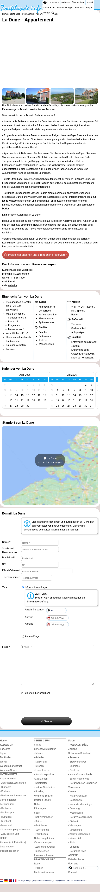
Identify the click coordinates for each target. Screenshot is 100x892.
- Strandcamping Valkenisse (15, 837)
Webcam (65, 2)
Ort (4, 564)
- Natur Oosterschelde (80, 782)
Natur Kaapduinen (44, 846)
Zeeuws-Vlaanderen (79, 841)
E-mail (11, 281)
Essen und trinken (44, 863)
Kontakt (72, 880)
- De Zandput (7, 820)
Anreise (29, 617)
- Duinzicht (5, 824)
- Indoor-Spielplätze (44, 794)
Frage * (6, 646)
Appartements (8, 786)
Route (37, 871)
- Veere (72, 799)
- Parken (38, 875)
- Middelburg (75, 837)
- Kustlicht (5, 828)
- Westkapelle (75, 820)
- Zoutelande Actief (44, 854)
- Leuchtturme (41, 777)
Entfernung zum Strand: (84, 342)
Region (89, 7)
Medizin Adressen (44, 879)
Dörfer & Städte (42, 807)
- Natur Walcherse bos (80, 824)
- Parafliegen (41, 841)
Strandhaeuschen (9, 858)
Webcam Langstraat (11, 773)
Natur (37, 812)
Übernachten (78, 2)
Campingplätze (8, 807)
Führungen (40, 816)
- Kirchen (39, 773)
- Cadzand (73, 854)
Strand (89, 2)
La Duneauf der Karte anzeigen (50, 460)
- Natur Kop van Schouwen (82, 790)
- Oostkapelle (75, 807)
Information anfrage (36, 587)
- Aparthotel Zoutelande (13, 790)
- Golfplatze (40, 833)
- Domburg (74, 816)
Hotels (3, 845)
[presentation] (47, 714)
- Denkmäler (40, 769)
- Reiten (38, 829)
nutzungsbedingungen (26, 888)
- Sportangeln (41, 837)
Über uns (73, 871)
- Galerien (39, 765)
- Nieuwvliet (74, 846)
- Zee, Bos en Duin (10, 841)
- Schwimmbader (43, 824)
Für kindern (6, 765)
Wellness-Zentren (43, 803)
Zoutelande (53, 2)
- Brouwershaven (77, 769)
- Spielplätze (40, 790)
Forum (71, 748)
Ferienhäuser (7, 811)
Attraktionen (40, 786)
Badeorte (5, 756)
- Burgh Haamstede (78, 786)
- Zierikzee (73, 777)
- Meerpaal (5, 833)
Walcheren (74, 794)
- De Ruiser (6, 816)
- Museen (39, 760)
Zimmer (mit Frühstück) (13, 850)
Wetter (46, 12)
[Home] (44, 2)
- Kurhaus (5, 799)
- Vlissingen (74, 833)
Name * (6, 542)
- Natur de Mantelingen (80, 812)
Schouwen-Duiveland (79, 760)
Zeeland (72, 756)
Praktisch (79, 7)
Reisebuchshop (76, 867)
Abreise (29, 623)
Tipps (3, 760)
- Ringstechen (41, 858)
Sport (37, 820)
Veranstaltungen (65, 7)
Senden (46, 728)
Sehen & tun (49, 7)
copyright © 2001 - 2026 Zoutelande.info (70, 888)
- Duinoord (5, 794)
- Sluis (71, 850)
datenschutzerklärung (44, 888)
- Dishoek (73, 829)
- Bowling (39, 799)
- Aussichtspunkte (44, 782)
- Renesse (73, 765)
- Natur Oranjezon (77, 803)
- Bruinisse (74, 773)
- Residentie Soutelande (13, 803)
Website (12, 285)
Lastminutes (7, 854)
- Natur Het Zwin (77, 858)
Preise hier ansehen (35, 255)
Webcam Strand (8, 777)
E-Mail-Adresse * (11, 570)
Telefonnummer (11, 577)
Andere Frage (32, 636)
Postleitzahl (8, 557)
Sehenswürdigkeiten (45, 756)
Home (3, 748)
